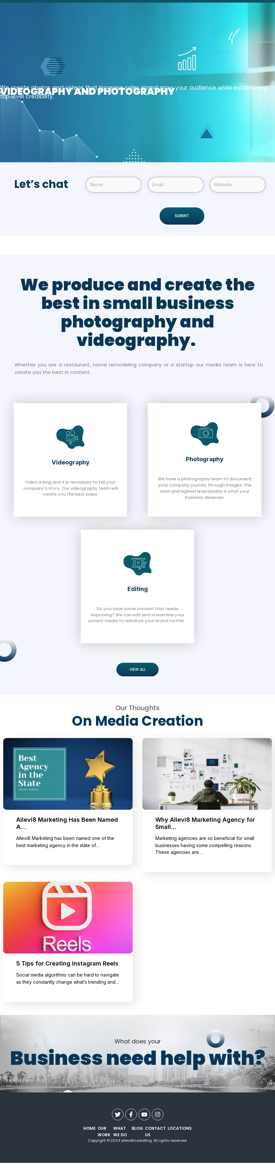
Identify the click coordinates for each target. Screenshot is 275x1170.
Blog (140, 1128)
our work (101, 1132)
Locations (181, 1128)
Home (88, 1128)
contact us (156, 1132)
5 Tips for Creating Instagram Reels (67, 963)
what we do (123, 1132)
